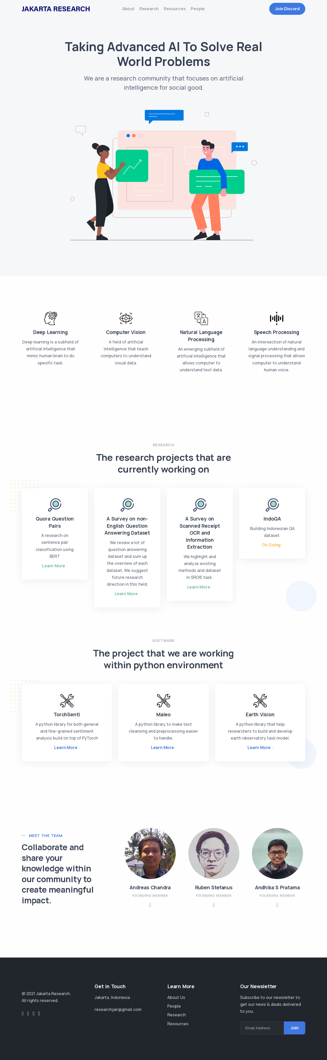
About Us (176, 997)
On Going (271, 549)
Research (146, 11)
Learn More (53, 570)
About (121, 11)
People (205, 11)
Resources (177, 11)
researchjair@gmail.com (118, 1009)
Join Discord (287, 11)
